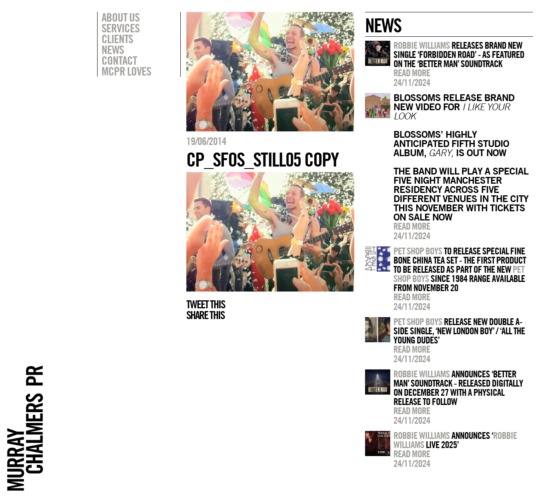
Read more (411, 73)
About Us (121, 17)
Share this (205, 315)
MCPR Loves (126, 71)
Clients (117, 39)
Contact (119, 60)
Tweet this (205, 304)
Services (121, 28)
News (113, 49)
